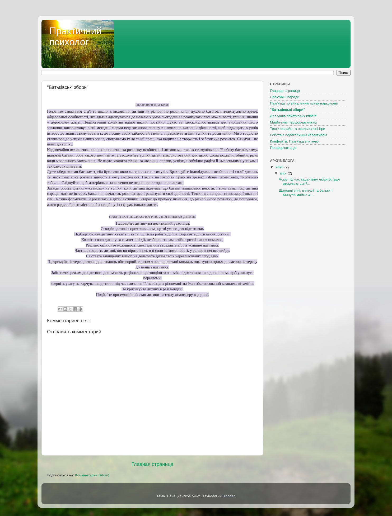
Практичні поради (284, 97)
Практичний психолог (75, 37)
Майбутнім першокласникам (293, 122)
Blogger (228, 496)
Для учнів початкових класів (293, 116)
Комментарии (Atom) (92, 475)
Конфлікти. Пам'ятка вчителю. (295, 141)
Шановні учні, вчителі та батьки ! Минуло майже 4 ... (306, 192)
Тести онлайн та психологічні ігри (297, 129)
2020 (280, 167)
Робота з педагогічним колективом (298, 135)
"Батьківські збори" (287, 110)
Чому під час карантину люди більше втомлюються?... (309, 181)
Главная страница (153, 464)
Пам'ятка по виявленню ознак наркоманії (304, 103)
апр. (284, 173)
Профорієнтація (283, 148)
